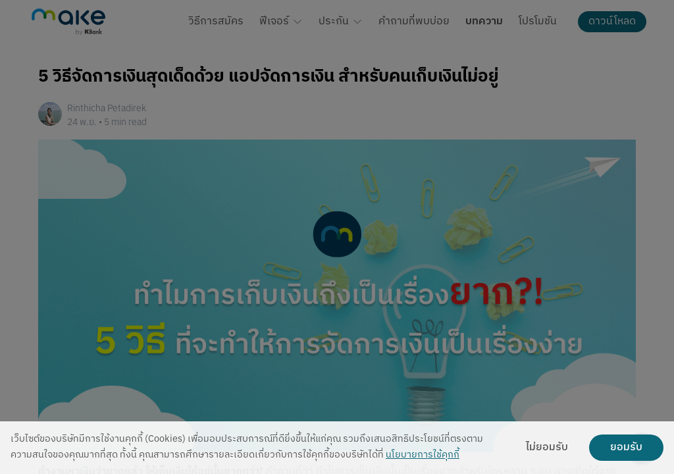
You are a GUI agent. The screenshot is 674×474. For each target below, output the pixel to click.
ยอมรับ (626, 447)
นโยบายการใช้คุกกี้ (422, 455)
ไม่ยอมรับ (547, 447)
